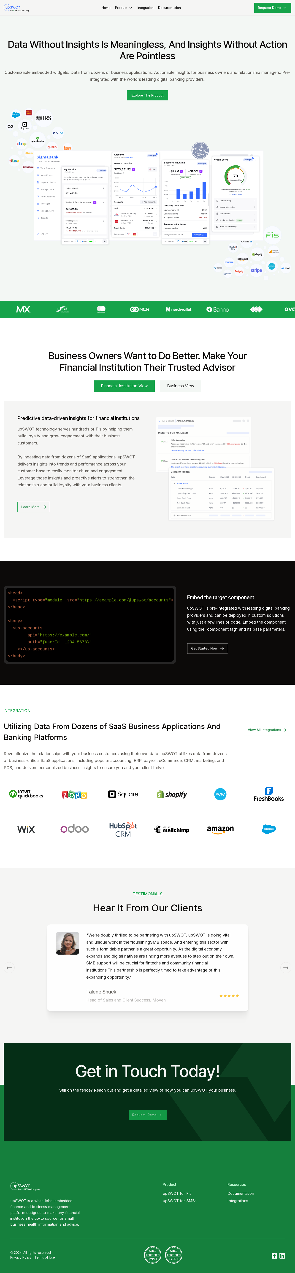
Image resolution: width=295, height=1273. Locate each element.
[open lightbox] (147, 95)
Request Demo (269, 8)
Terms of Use (45, 1257)
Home (106, 8)
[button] (124, 7)
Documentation (169, 8)
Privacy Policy (21, 1257)
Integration (146, 8)
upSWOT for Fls (177, 1193)
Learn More (30, 513)
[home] (19, 7)
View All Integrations (264, 736)
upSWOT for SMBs (180, 1200)
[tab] (124, 386)
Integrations (237, 1200)
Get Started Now (204, 655)
